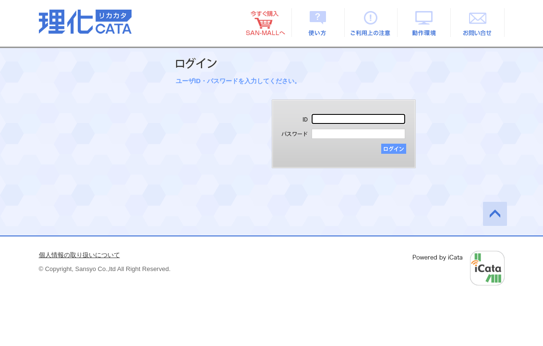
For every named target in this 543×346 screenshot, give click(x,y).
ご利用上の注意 (371, 22)
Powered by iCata (459, 268)
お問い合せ (478, 22)
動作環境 (424, 22)
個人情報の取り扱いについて (79, 255)
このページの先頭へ (495, 214)
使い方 (318, 22)
